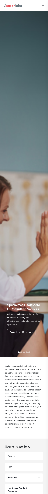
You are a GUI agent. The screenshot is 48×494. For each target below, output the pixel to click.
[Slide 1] (19, 352)
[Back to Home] (13, 5)
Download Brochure (21, 332)
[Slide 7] (29, 352)
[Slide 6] (27, 352)
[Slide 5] (24, 352)
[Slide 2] (21, 352)
